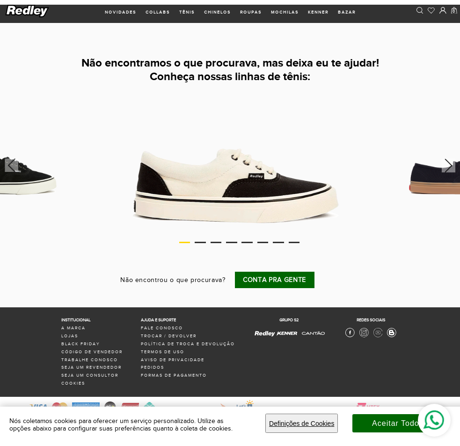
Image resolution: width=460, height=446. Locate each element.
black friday (80, 344)
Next (450, 165)
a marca (73, 328)
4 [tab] (231, 242)
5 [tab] (247, 242)
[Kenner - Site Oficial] (287, 333)
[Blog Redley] (391, 336)
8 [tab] (294, 242)
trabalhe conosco (89, 360)
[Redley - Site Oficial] (265, 335)
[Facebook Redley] (350, 336)
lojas (69, 336)
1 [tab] (184, 242)
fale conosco (162, 328)
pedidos (152, 367)
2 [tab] (200, 242)
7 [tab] (278, 242)
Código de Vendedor (92, 352)
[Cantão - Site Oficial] (311, 338)
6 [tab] (263, 242)
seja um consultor (89, 375)
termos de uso (162, 352)
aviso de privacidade (172, 360)
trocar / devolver (169, 336)
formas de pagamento (174, 375)
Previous (10, 165)
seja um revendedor (91, 367)
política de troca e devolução (188, 344)
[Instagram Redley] (364, 336)
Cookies (73, 383)
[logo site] (27, 16)
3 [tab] (216, 242)
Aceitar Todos (397, 423)
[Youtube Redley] (378, 336)
